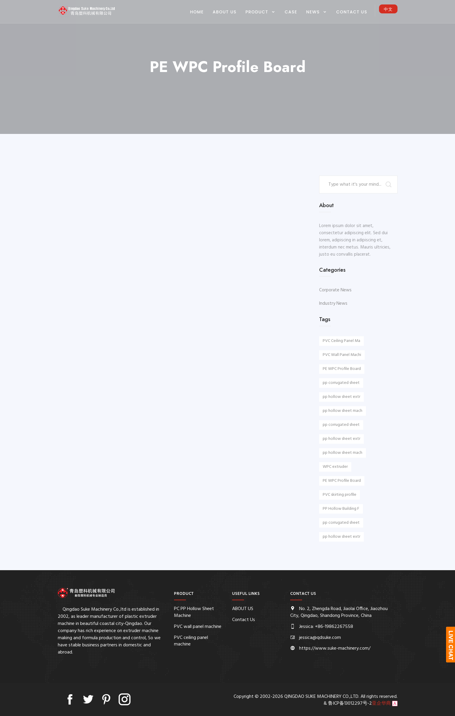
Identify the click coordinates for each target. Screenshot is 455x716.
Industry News (333, 303)
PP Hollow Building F (341, 508)
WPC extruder (335, 466)
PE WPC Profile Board (342, 368)
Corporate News (335, 290)
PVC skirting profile (339, 494)
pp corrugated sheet (341, 382)
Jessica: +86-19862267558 (326, 627)
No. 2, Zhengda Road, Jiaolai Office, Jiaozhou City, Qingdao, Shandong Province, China (339, 612)
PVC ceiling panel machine (191, 641)
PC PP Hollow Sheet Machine (194, 612)
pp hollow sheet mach (342, 410)
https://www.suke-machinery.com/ (334, 648)
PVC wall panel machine (197, 627)
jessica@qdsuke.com (320, 638)
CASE (291, 12)
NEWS (314, 12)
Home (197, 12)
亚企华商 (381, 703)
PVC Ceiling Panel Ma (341, 340)
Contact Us (351, 12)
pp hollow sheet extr (341, 396)
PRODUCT (258, 12)
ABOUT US (225, 12)
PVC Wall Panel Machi (342, 354)
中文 (388, 9)
